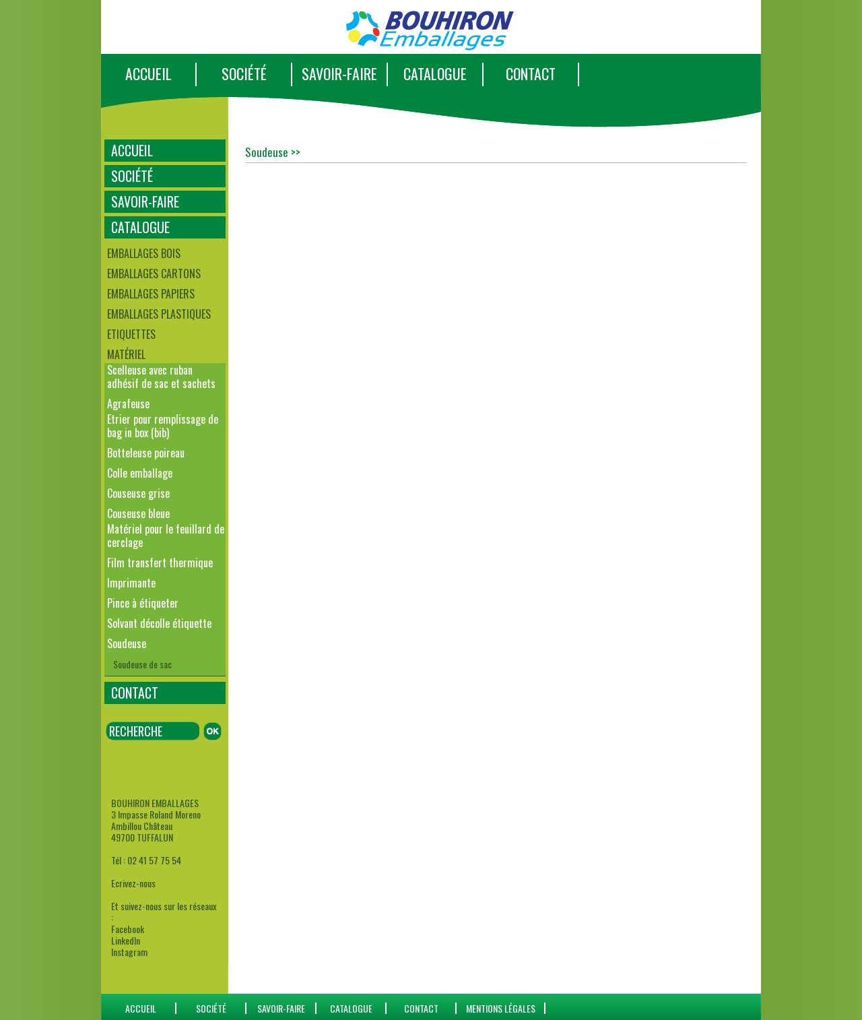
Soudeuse (126, 643)
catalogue (351, 1008)
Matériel (126, 354)
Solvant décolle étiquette (159, 623)
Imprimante (131, 582)
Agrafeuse (128, 403)
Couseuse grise (138, 493)
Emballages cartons (154, 273)
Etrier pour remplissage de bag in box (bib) (162, 425)
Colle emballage (139, 473)
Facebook (127, 929)
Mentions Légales (500, 1008)
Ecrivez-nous (133, 883)
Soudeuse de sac (142, 664)
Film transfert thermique (160, 562)
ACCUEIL (148, 73)
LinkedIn (125, 940)
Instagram (129, 952)
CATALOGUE (435, 73)
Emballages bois (143, 253)
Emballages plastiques (159, 314)
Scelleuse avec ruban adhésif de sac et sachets (161, 376)
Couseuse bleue (138, 513)
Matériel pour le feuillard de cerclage (165, 535)
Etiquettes (131, 334)
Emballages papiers (151, 293)
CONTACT (531, 73)
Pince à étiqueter (142, 603)
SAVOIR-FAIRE (339, 73)
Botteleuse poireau (146, 452)
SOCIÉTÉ (244, 73)
